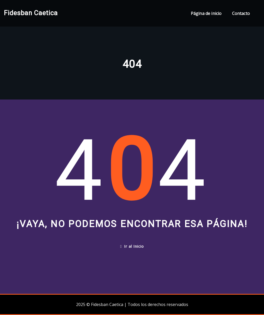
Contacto (241, 13)
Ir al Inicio (132, 246)
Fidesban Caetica (31, 13)
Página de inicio (206, 13)
